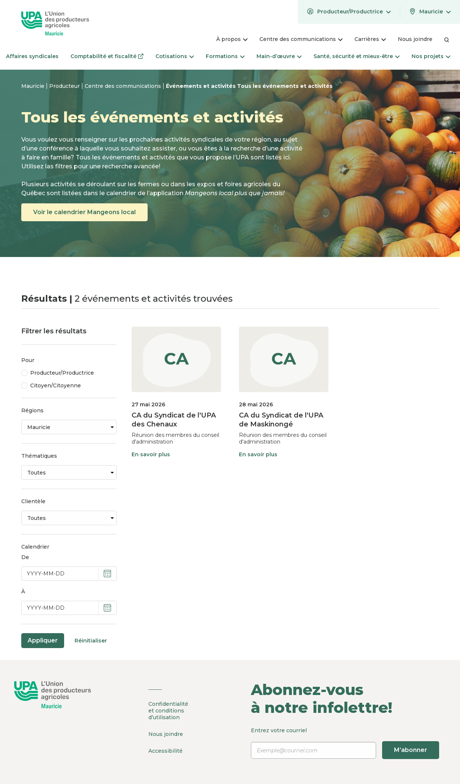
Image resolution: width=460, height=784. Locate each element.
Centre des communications (124, 86)
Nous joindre (165, 734)
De (25, 557)
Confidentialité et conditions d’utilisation (168, 711)
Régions (32, 410)
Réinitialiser (91, 640)
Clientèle (33, 501)
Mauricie (33, 86)
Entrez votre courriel (345, 743)
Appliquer (43, 640)
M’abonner (410, 749)
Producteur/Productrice (62, 372)
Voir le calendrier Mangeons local (84, 212)
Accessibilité (165, 751)
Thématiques (39, 456)
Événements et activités (201, 86)
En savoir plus (151, 454)
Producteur (65, 86)
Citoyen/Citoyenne (55, 385)
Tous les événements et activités (285, 86)
